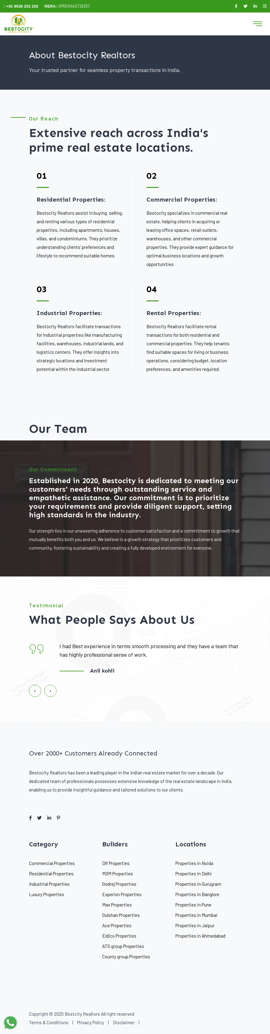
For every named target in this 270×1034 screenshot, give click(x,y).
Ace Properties (116, 925)
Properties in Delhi (193, 873)
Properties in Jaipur (194, 925)
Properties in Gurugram (198, 884)
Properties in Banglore (197, 894)
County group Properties (126, 956)
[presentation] (35, 691)
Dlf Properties (116, 863)
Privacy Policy (90, 1022)
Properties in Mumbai (196, 915)
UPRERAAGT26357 (67, 6)
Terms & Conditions (48, 1022)
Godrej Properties (119, 884)
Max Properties (117, 904)
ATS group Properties (123, 946)
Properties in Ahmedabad (200, 936)
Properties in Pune (193, 904)
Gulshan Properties (121, 915)
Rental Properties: (173, 313)
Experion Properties (122, 894)
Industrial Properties (49, 884)
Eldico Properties (119, 936)
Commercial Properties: (181, 199)
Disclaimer (124, 1022)
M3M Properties (117, 873)
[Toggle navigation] (257, 24)
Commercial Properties (52, 863)
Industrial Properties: (69, 313)
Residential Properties (51, 873)
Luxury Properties (46, 894)
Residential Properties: (71, 199)
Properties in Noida (194, 863)
